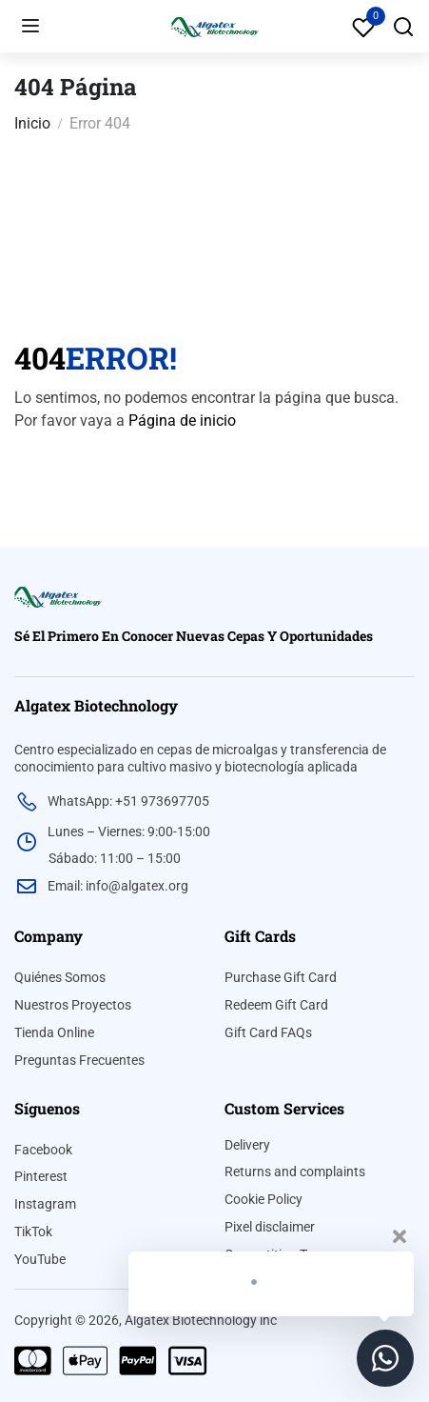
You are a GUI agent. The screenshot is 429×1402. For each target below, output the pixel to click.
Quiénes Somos (60, 977)
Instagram (45, 1204)
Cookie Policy (263, 1199)
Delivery (247, 1144)
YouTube (40, 1259)
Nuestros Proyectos (72, 1004)
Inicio (32, 123)
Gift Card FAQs (268, 1032)
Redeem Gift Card (276, 1004)
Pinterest (41, 1176)
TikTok (33, 1231)
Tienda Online (54, 1032)
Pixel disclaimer (269, 1226)
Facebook (43, 1149)
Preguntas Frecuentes (79, 1060)
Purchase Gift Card (280, 977)
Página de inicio (182, 420)
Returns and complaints (294, 1171)
